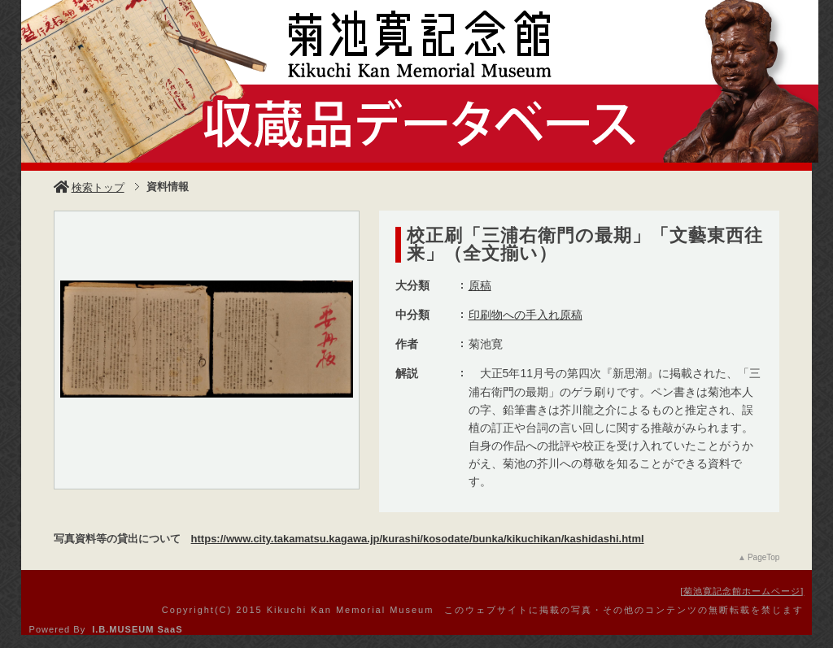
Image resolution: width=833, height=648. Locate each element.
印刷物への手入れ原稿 (525, 314)
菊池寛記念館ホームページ (741, 591)
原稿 (480, 285)
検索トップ (89, 187)
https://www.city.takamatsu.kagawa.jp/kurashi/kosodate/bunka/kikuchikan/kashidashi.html (417, 539)
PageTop (763, 557)
